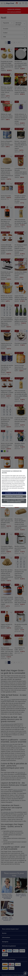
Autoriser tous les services (14, 493)
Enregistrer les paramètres (14, 496)
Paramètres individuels (7, 505)
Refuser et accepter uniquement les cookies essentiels (14, 501)
